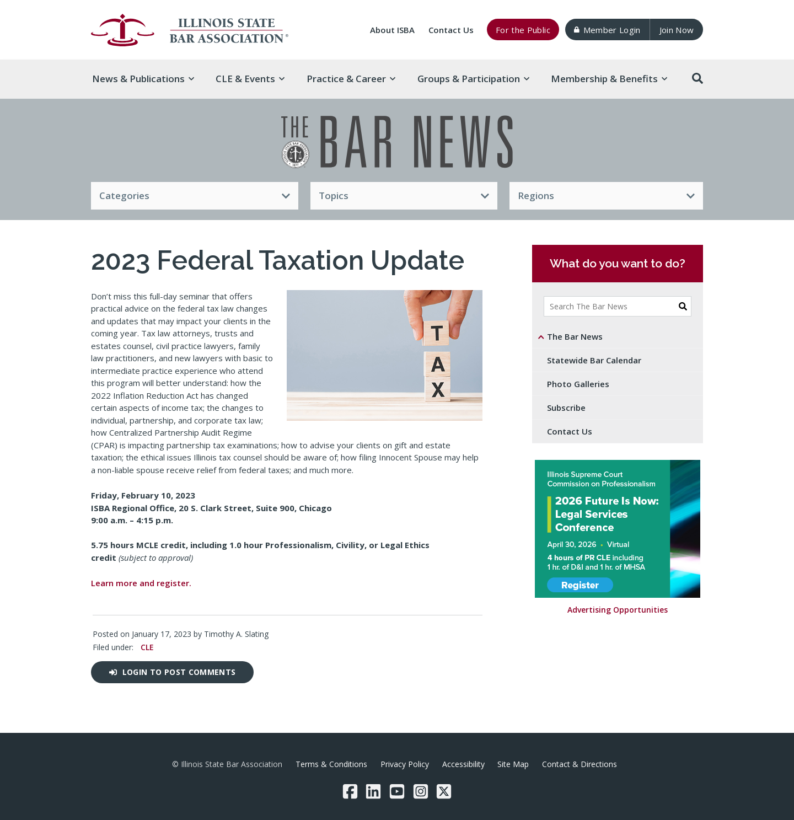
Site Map (513, 764)
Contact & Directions (579, 764)
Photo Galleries (578, 383)
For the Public (523, 29)
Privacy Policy (404, 764)
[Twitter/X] (444, 791)
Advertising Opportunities (617, 610)
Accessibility (463, 764)
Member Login (607, 29)
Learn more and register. (141, 582)
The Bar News (575, 336)
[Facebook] (350, 791)
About (392, 29)
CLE (147, 647)
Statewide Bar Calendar (594, 360)
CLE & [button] (250, 78)
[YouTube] (397, 791)
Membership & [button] (609, 78)
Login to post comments (172, 672)
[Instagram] (420, 791)
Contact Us (451, 29)
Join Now (676, 29)
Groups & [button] (473, 78)
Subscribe (566, 407)
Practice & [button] (351, 78)
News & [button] (143, 78)
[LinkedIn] (373, 791)
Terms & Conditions (331, 764)
